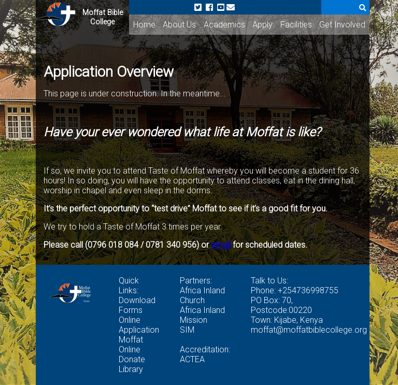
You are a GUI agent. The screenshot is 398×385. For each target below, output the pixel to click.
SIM (187, 330)
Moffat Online (131, 344)
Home (144, 25)
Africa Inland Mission (202, 315)
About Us (179, 25)
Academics (224, 25)
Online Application (139, 325)
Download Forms (137, 305)
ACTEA (192, 359)
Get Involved (342, 25)
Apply (262, 25)
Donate (132, 359)
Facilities (296, 25)
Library (131, 369)
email (221, 245)
